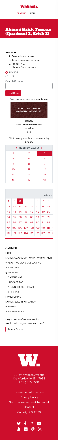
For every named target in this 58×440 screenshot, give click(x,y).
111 (48, 227)
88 (26, 222)
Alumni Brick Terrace (21, 287)
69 (37, 217)
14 (29, 174)
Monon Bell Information (20, 301)
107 (26, 227)
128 (48, 233)
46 (26, 211)
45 (20, 211)
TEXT (12, 76)
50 (48, 211)
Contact (29, 407)
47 (31, 211)
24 (20, 206)
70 (43, 217)
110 (43, 227)
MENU (35, 13)
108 (32, 227)
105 (14, 227)
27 (37, 206)
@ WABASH (11, 272)
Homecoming (13, 296)
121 (8, 233)
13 (13, 174)
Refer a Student (16, 329)
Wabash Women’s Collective (23, 262)
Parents (10, 306)
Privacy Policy (29, 397)
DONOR (13, 72)
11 (29, 169)
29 (48, 206)
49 (43, 211)
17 (29, 180)
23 (14, 206)
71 (48, 217)
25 (25, 206)
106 (20, 227)
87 (20, 222)
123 (20, 233)
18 (44, 180)
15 (44, 174)
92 (48, 222)
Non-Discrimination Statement (29, 402)
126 (37, 233)
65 (14, 217)
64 (8, 217)
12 (44, 169)
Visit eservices (14, 311)
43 (8, 211)
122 (14, 233)
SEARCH (22, 13)
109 (37, 227)
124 (26, 233)
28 (43, 206)
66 (20, 217)
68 (31, 217)
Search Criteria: (14, 81)
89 (31, 222)
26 (31, 206)
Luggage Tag (15, 282)
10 (13, 169)
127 (43, 233)
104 (8, 227)
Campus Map (15, 277)
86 (14, 222)
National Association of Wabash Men (28, 257)
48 (37, 211)
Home (8, 253)
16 (13, 180)
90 (37, 222)
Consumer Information (29, 392)
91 (43, 222)
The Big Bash (13, 292)
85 (8, 222)
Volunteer (12, 267)
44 (14, 211)
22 (8, 206)
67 (25, 217)
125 (32, 233)
